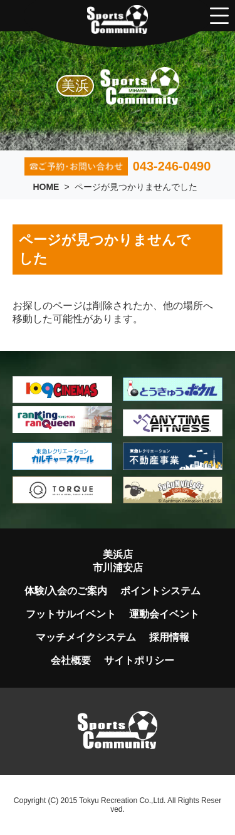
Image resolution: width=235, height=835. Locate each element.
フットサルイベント (71, 614)
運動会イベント (164, 614)
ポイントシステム (160, 591)
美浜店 (118, 554)
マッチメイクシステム (86, 637)
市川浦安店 (118, 567)
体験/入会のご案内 (65, 591)
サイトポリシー (139, 660)
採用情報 (169, 637)
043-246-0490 (117, 166)
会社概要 (71, 660)
